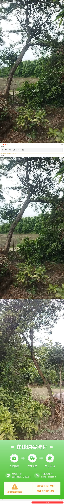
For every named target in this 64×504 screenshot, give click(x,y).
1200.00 (3, 144)
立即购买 (47, 502)
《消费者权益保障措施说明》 (60, 499)
